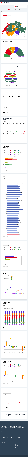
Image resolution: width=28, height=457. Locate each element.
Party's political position (14, 275)
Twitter (7, 437)
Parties (4, 275)
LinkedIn (14, 437)
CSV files (20, 449)
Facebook (3, 437)
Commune (9, 15)
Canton (5, 15)
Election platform (7, 444)
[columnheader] (6, 96)
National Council (10, 9)
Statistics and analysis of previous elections (20, 445)
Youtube (10, 437)
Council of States (17, 9)
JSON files (20, 451)
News (18, 437)
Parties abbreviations (20, 447)
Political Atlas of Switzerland (7, 450)
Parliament (7, 446)
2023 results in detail (7, 448)
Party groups (8, 275)
